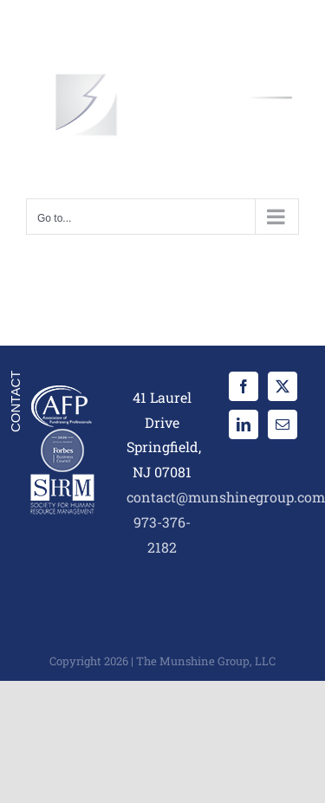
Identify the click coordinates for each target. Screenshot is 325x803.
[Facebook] (243, 386)
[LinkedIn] (243, 424)
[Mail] (282, 424)
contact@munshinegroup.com (226, 497)
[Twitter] (282, 386)
